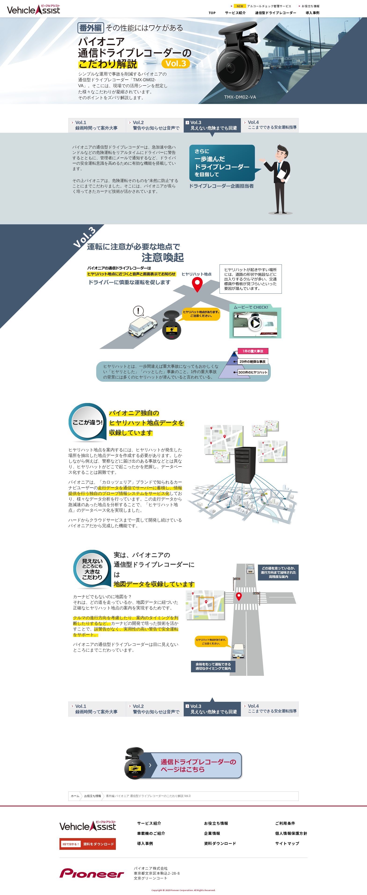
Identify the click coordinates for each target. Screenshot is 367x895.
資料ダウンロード (220, 843)
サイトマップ (287, 843)
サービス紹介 (235, 12)
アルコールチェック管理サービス (262, 6)
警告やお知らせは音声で (158, 125)
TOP (212, 12)
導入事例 (312, 12)
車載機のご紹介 (151, 833)
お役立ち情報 (310, 6)
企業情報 (212, 833)
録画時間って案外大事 (100, 125)
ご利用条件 (285, 823)
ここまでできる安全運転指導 (273, 124)
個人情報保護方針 (291, 833)
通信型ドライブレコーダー (275, 12)
